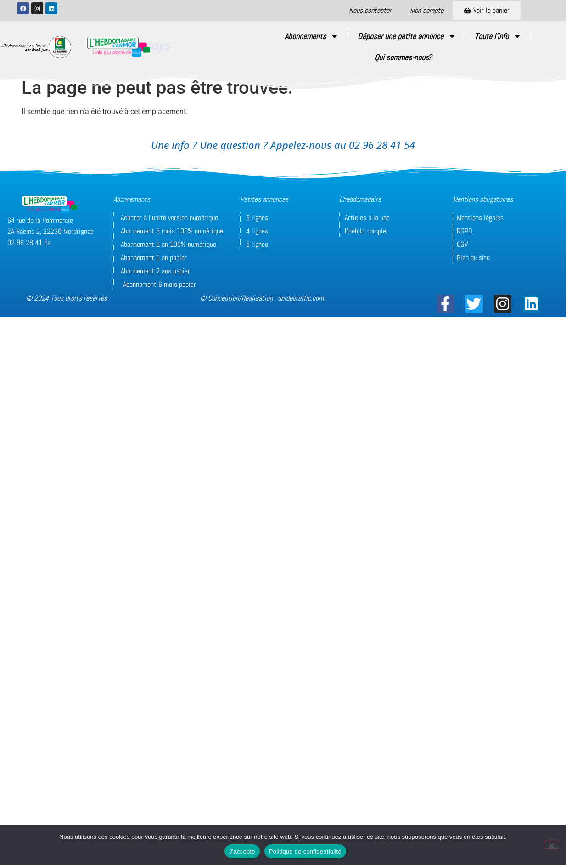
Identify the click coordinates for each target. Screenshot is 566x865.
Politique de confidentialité (305, 851)
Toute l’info (498, 36)
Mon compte (426, 10)
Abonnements (312, 36)
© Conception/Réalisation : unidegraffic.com (262, 298)
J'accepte (242, 851)
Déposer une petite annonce (407, 36)
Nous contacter (370, 10)
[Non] (551, 845)
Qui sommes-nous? (403, 57)
